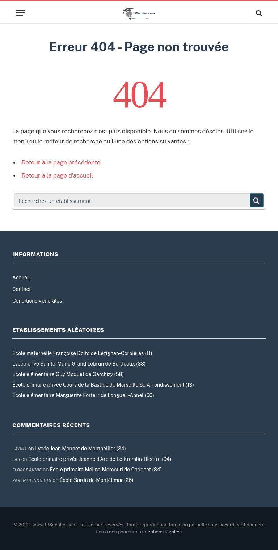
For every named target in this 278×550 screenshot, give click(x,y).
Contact (21, 289)
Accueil (21, 277)
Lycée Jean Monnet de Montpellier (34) (80, 448)
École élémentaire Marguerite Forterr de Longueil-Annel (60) (83, 395)
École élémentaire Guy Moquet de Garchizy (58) (68, 374)
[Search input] (132, 200)
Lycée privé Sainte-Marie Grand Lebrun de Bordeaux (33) (79, 364)
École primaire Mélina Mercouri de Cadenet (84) (106, 469)
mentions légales (162, 531)
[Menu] (20, 13)
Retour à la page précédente (61, 162)
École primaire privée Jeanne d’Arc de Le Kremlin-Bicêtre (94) (99, 459)
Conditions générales (37, 301)
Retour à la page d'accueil (57, 175)
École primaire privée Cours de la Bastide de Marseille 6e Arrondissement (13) (103, 385)
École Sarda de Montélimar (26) (97, 480)
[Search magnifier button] (257, 200)
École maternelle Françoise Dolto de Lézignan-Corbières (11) (82, 353)
